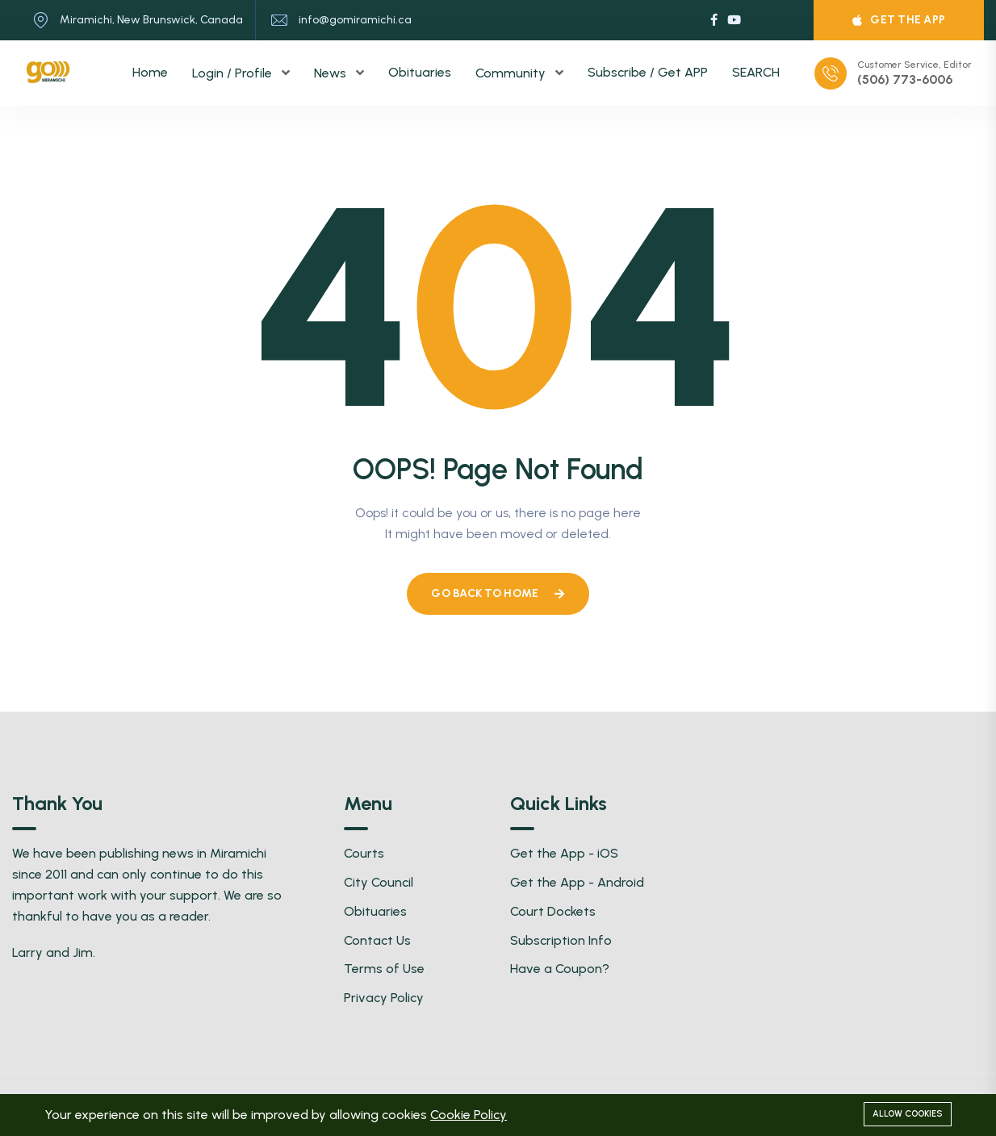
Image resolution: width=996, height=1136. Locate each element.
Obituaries (419, 72)
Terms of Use (384, 968)
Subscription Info (561, 940)
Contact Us (377, 940)
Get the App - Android (577, 882)
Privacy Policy (384, 997)
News (331, 73)
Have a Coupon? (559, 968)
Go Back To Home (497, 593)
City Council (378, 882)
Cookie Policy (468, 1114)
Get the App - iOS (564, 853)
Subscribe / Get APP (648, 72)
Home (150, 72)
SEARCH (756, 72)
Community (512, 73)
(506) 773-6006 (904, 79)
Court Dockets (553, 911)
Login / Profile (233, 73)
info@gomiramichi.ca (355, 20)
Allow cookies (908, 1114)
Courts (364, 853)
